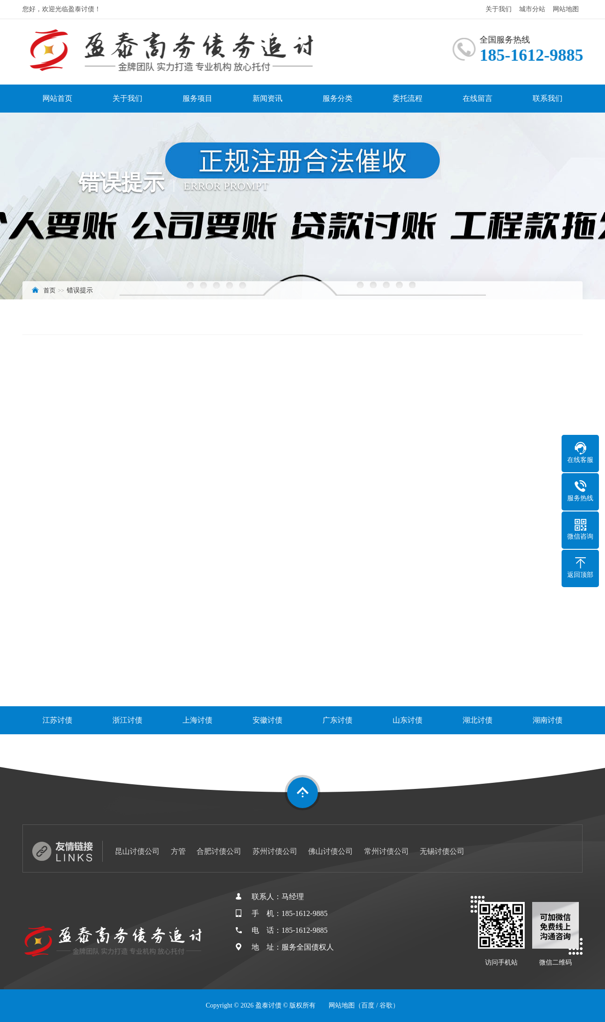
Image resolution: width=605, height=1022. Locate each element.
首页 (49, 290)
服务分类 (337, 98)
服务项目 (197, 98)
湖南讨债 (548, 720)
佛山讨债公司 (330, 851)
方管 (178, 851)
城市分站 (532, 9)
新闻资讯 (267, 98)
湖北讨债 (477, 720)
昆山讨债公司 (137, 851)
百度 (367, 1005)
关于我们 (498, 9)
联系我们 (548, 98)
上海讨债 (197, 720)
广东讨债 (337, 720)
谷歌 (386, 1005)
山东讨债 (407, 720)
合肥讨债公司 (219, 851)
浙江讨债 (127, 720)
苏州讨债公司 (275, 851)
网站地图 (566, 9)
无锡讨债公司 (442, 851)
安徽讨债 (267, 720)
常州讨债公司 (386, 851)
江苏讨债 (57, 720)
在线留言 (477, 98)
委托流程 (407, 98)
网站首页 (57, 98)
